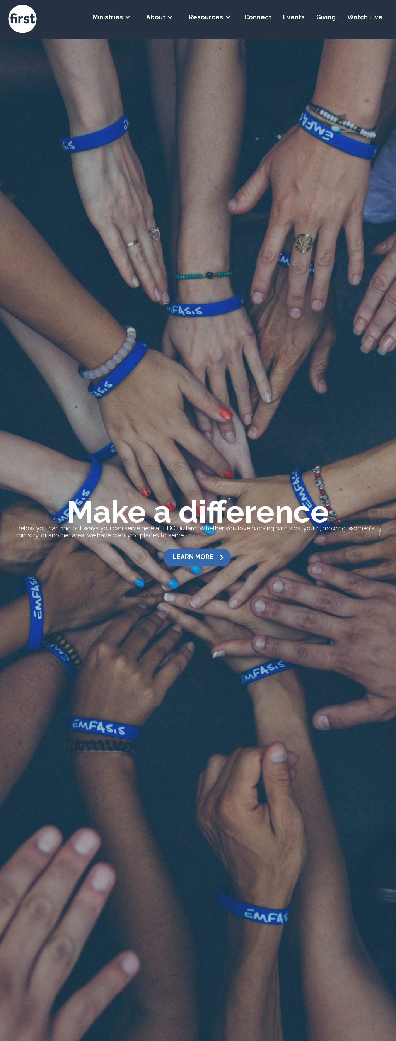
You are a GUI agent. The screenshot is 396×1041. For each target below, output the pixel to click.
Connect (257, 17)
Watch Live (364, 17)
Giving (326, 17)
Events (294, 17)
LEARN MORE (193, 556)
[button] (111, 14)
